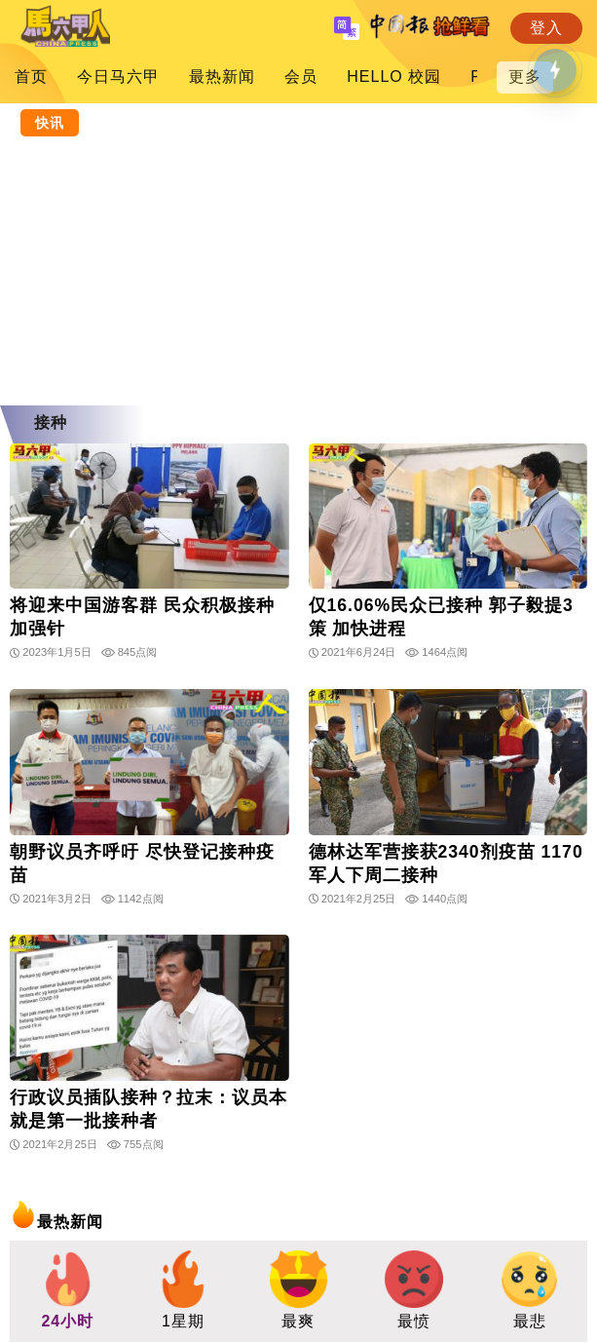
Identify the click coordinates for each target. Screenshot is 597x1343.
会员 (300, 76)
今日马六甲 (118, 76)
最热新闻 (222, 76)
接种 (50, 422)
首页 (31, 76)
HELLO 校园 (394, 76)
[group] (68, 1291)
